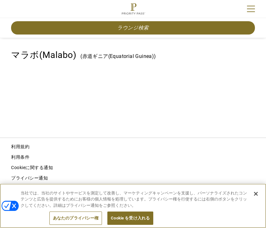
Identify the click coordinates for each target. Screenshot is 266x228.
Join (15, 10)
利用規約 (20, 146)
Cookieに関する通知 (32, 167)
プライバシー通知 (29, 177)
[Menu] (251, 8)
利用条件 (20, 157)
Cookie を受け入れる (130, 218)
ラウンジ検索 (133, 28)
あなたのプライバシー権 (75, 218)
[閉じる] (256, 194)
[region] (133, 206)
